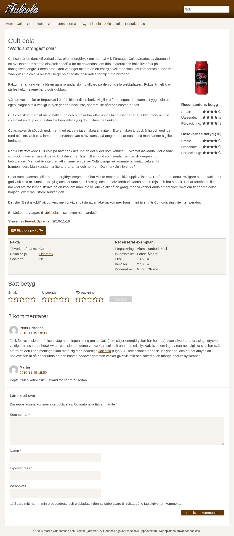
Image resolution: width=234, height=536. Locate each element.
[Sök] (206, 9)
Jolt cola (51, 212)
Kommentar (20, 414)
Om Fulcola (36, 24)
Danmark (46, 254)
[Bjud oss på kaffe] (27, 230)
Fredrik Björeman (38, 221)
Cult (42, 249)
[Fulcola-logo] (22, 8)
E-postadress (21, 468)
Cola (20, 24)
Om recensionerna (62, 24)
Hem (9, 24)
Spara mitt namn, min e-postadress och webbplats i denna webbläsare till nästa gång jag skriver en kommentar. (98, 503)
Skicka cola (113, 24)
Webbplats (18, 486)
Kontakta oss (135, 24)
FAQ (83, 24)
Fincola (95, 24)
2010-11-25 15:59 (33, 372)
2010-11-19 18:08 (33, 333)
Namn (15, 450)
